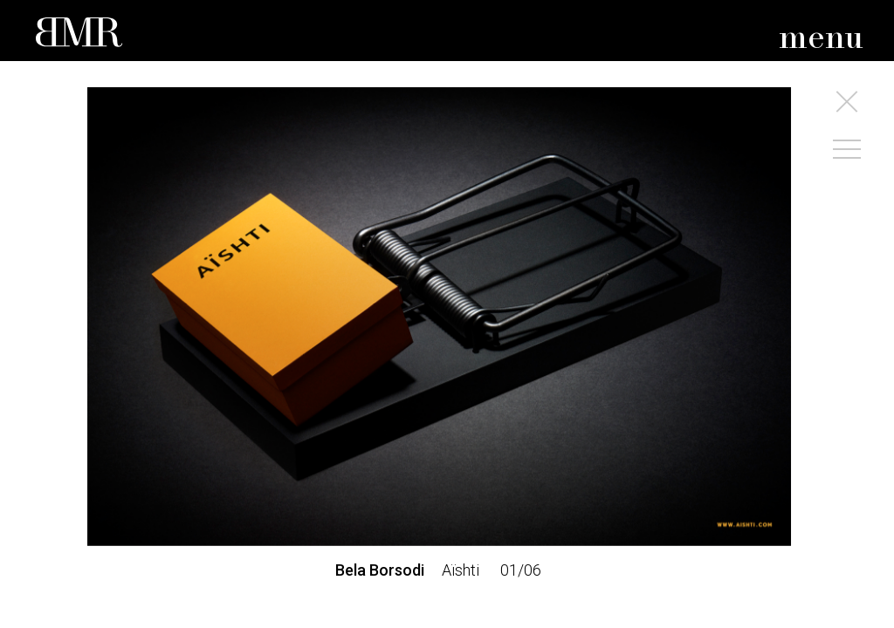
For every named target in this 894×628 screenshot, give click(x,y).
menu (821, 38)
